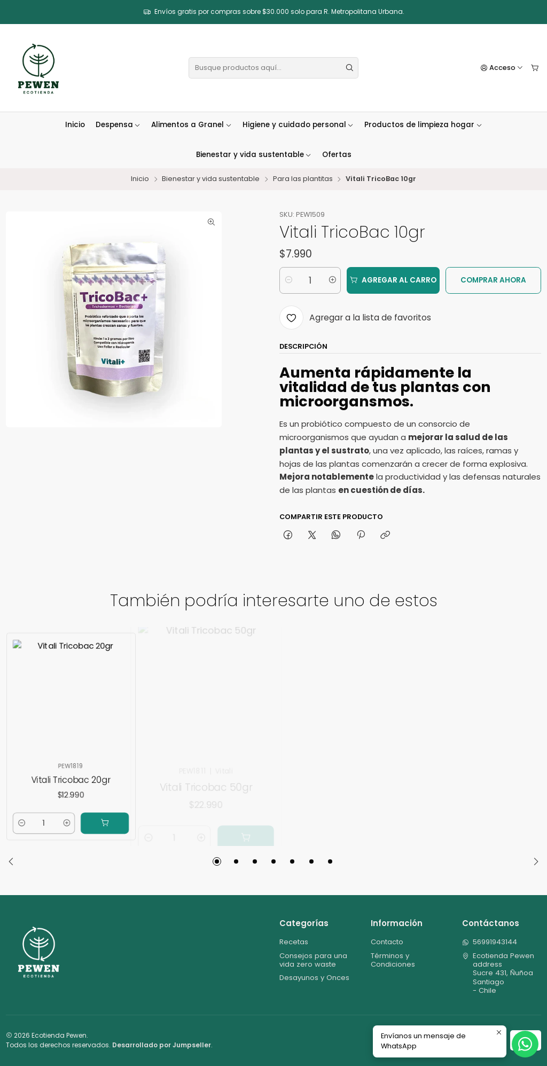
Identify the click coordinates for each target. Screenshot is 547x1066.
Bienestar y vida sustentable (254, 155)
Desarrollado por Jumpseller (161, 1044)
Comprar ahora (493, 280)
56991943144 (490, 942)
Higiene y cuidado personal (298, 125)
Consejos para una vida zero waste (313, 960)
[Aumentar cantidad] (332, 280)
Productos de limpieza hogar (423, 125)
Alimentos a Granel (191, 125)
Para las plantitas (303, 179)
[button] (216, 861)
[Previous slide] (14, 861)
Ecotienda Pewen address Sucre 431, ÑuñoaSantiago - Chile (498, 973)
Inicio (75, 125)
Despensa (118, 125)
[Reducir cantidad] (288, 280)
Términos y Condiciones (393, 960)
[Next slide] (533, 861)
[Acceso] (502, 68)
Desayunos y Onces (314, 978)
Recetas (293, 942)
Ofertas (336, 155)
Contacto (387, 942)
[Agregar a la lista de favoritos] (355, 317)
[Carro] (535, 68)
